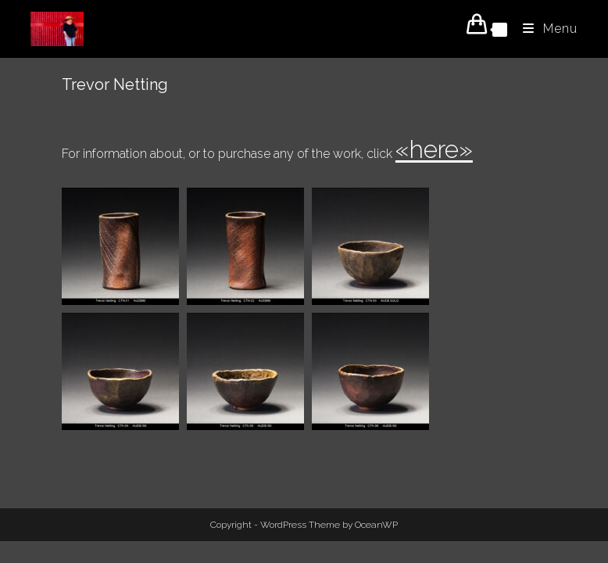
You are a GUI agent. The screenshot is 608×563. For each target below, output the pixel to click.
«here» (434, 148)
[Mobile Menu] (544, 28)
